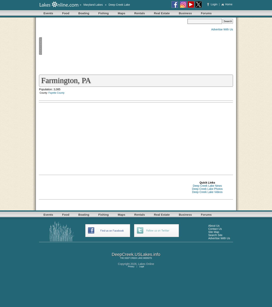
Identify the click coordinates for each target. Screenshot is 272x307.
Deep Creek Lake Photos (207, 188)
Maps (121, 13)
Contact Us (215, 228)
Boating (83, 13)
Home (226, 4)
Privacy (131, 266)
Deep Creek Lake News (207, 185)
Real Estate (162, 13)
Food (65, 13)
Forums (206, 13)
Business (185, 13)
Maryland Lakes (93, 4)
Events (48, 13)
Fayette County (56, 92)
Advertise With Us (222, 29)
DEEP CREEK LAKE (133, 258)
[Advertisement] (113, 46)
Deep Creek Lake (119, 4)
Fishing (103, 13)
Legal (141, 266)
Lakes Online (146, 263)
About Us (214, 225)
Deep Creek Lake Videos (207, 192)
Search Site (215, 235)
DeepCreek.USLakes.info (136, 254)
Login (212, 4)
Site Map (213, 232)
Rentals (139, 13)
